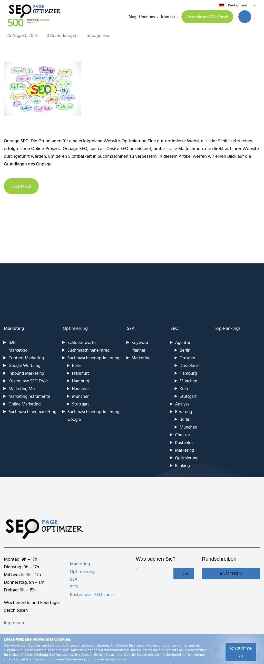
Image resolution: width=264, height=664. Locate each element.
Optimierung (75, 328)
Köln (184, 388)
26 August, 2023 (22, 35)
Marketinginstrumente (29, 396)
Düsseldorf (190, 365)
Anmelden (230, 573)
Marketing (14, 328)
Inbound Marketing (26, 373)
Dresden (187, 357)
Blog (132, 17)
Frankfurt (80, 373)
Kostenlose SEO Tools (28, 381)
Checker (182, 434)
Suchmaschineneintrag (88, 350)
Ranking (182, 465)
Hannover (81, 388)
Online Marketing (24, 404)
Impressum (14, 622)
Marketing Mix (21, 388)
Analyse (182, 404)
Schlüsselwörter (82, 342)
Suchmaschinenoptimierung (93, 357)
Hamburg (80, 381)
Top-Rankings (227, 328)
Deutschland (237, 5)
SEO (174, 328)
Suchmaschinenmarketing (32, 411)
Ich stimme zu (241, 652)
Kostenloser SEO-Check (207, 17)
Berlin (77, 365)
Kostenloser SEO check (92, 594)
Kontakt (168, 17)
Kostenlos (184, 442)
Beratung (183, 411)
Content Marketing (26, 357)
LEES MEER (21, 186)
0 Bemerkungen (63, 35)
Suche (184, 573)
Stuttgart (80, 404)
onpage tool (98, 35)
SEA (131, 328)
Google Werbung (24, 365)
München (81, 396)
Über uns (147, 17)
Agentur (182, 342)
